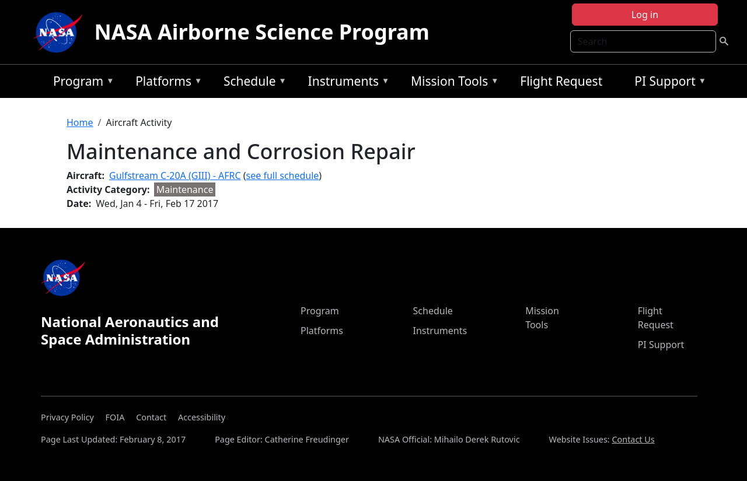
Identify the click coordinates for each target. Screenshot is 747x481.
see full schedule (282, 175)
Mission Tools (452, 83)
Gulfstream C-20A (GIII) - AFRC (175, 175)
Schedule (252, 83)
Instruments (346, 83)
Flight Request (561, 81)
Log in (644, 14)
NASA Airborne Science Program (262, 31)
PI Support (667, 83)
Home (80, 122)
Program (80, 83)
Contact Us (633, 439)
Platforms (166, 83)
